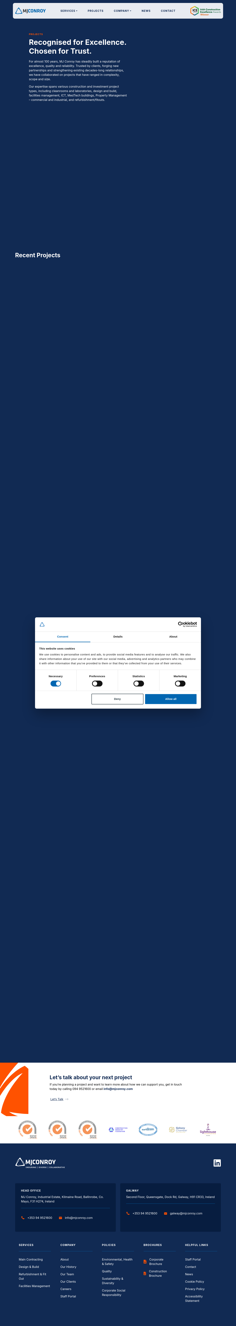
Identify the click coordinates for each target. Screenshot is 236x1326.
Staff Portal (68, 1296)
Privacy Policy (195, 1289)
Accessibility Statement (194, 1298)
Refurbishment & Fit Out (32, 1276)
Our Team (67, 1274)
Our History (68, 1267)
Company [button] (121, 10)
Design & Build (29, 1267)
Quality (107, 1271)
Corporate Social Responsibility (113, 1293)
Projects (96, 10)
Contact (168, 10)
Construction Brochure (155, 1273)
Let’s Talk (59, 1099)
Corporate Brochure (154, 1262)
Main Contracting (31, 1259)
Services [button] (67, 10)
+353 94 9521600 (36, 1218)
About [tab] (173, 636)
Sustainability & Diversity (112, 1281)
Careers (66, 1289)
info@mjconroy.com (118, 1089)
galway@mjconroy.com (183, 1213)
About (64, 1259)
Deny (117, 698)
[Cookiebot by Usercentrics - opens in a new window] (181, 624)
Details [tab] (118, 636)
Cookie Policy (194, 1281)
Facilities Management (34, 1286)
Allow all (170, 698)
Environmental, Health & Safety (117, 1262)
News (146, 10)
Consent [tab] (62, 636)
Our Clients (68, 1281)
